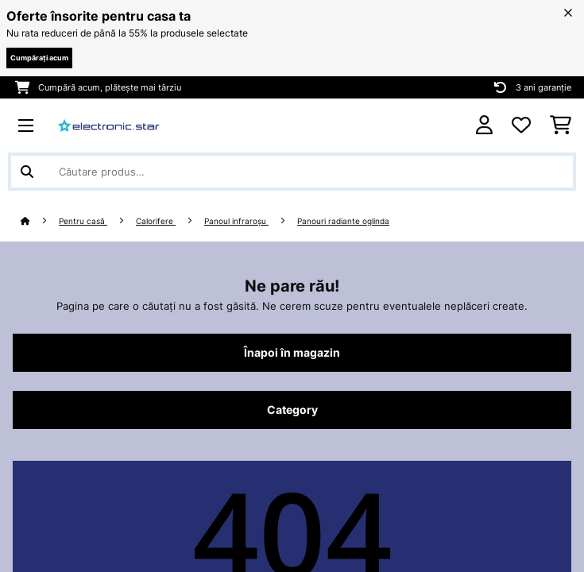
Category (292, 410)
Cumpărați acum (39, 57)
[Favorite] (521, 125)
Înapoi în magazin (292, 352)
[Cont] (484, 125)
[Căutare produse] (292, 172)
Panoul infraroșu (236, 221)
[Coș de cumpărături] (560, 125)
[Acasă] (40, 221)
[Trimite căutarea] (27, 171)
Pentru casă (83, 221)
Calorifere (156, 221)
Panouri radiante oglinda (343, 221)
